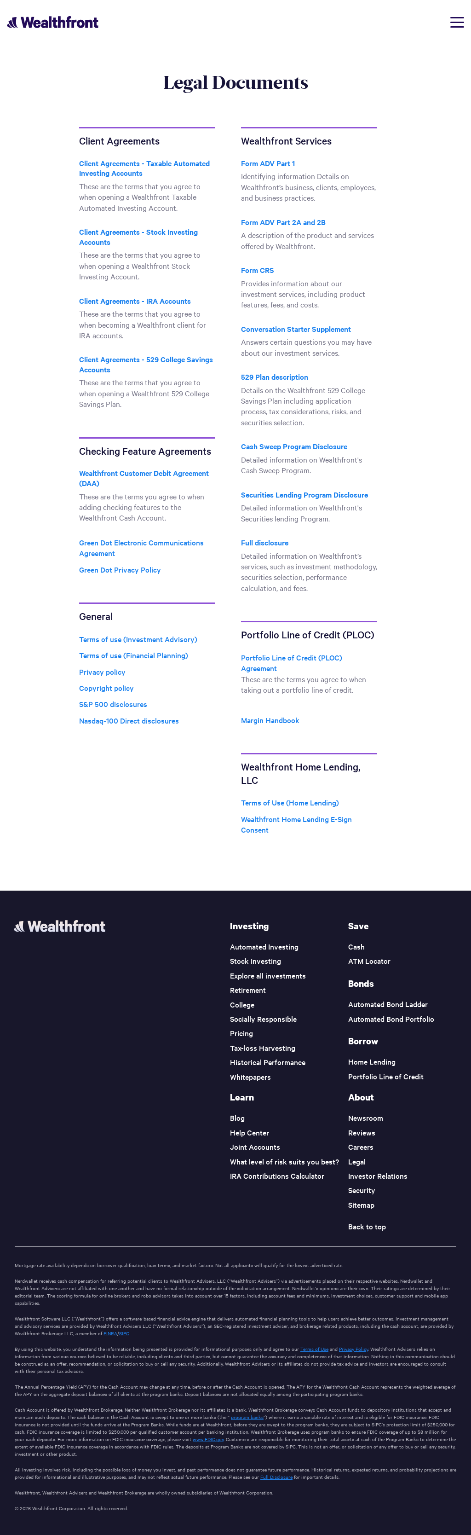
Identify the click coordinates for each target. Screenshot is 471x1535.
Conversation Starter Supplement (296, 329)
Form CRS (257, 270)
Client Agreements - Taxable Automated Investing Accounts (144, 168)
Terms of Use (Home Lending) (290, 802)
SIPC (124, 1333)
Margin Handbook (270, 720)
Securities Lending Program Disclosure (304, 494)
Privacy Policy (353, 1348)
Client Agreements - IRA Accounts (135, 300)
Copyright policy (106, 688)
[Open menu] (457, 22)
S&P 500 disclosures (113, 704)
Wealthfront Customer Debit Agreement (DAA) (144, 478)
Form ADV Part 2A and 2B (283, 222)
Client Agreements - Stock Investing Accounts (138, 236)
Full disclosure (264, 542)
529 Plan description (274, 376)
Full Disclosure (276, 1476)
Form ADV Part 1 (268, 163)
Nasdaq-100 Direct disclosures (129, 720)
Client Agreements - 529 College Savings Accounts (146, 364)
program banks (247, 1416)
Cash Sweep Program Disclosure (294, 446)
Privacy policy (102, 671)
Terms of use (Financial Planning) (133, 655)
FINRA (110, 1333)
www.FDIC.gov (208, 1439)
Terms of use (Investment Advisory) (138, 639)
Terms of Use (314, 1348)
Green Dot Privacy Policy (120, 569)
